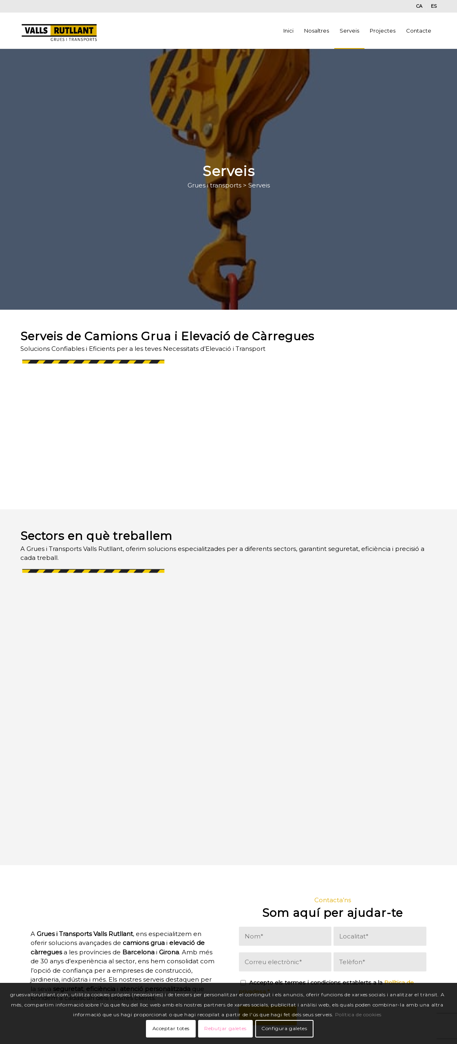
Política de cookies (358, 1014)
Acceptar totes (171, 1028)
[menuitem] (419, 6)
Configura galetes (284, 1028)
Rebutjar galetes (225, 1028)
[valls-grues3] (59, 30)
